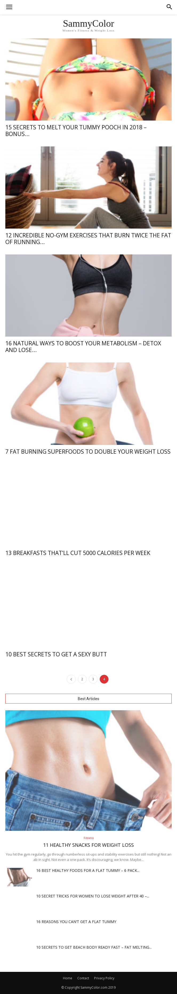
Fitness (89, 837)
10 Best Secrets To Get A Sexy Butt (56, 654)
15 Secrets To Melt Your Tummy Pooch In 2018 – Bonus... (76, 130)
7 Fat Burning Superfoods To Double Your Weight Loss (88, 451)
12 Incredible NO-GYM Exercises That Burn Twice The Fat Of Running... (88, 238)
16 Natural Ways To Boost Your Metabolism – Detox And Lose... (83, 347)
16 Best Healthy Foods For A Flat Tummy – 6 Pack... (87, 870)
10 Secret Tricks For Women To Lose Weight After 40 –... (92, 896)
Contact (83, 978)
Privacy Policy (104, 978)
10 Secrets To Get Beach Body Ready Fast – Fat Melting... (94, 947)
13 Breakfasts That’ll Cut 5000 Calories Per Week (77, 553)
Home (67, 978)
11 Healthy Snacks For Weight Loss (88, 845)
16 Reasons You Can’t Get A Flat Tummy (76, 921)
